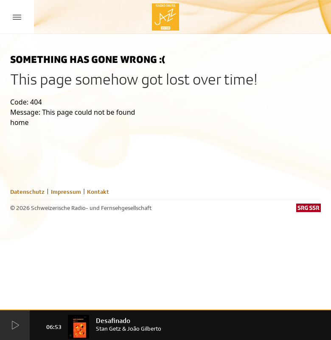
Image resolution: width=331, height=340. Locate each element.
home (19, 122)
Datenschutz (27, 192)
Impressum (66, 192)
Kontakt (98, 192)
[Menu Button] (17, 17)
